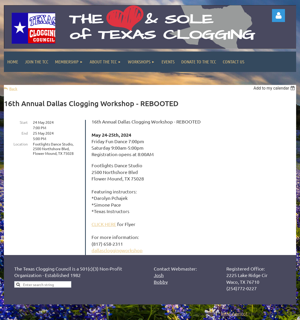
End (25, 133)
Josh (159, 275)
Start (24, 122)
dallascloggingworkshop (117, 250)
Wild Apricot (234, 313)
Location (20, 144)
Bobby (161, 282)
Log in (278, 15)
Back (13, 88)
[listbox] (274, 88)
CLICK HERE (104, 224)
